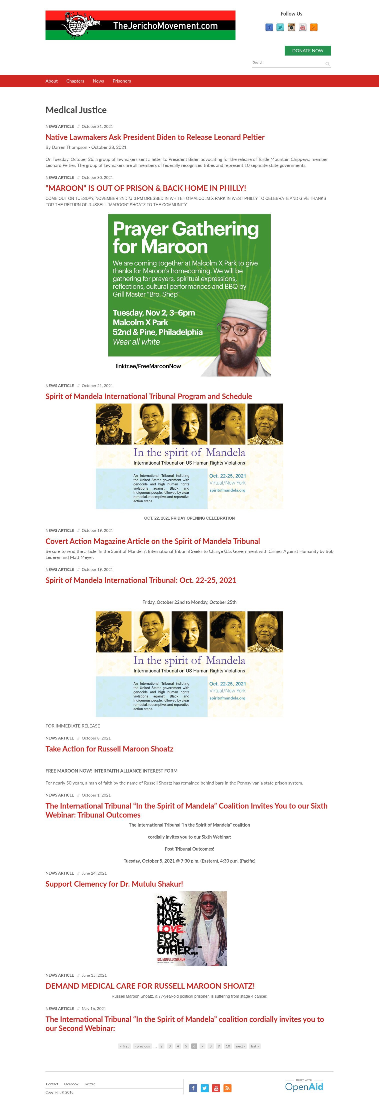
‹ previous (142, 1046)
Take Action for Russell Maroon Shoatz (110, 748)
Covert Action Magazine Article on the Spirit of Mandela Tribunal (153, 540)
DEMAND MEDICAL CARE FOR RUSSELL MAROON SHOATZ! (150, 985)
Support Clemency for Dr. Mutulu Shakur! (114, 883)
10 (228, 1046)
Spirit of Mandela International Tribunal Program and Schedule (149, 396)
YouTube (216, 1088)
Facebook (193, 1088)
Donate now (308, 50)
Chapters (75, 81)
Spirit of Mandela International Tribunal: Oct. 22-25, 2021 (141, 579)
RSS (228, 1088)
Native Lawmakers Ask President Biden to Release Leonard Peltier (155, 136)
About (52, 81)
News (98, 81)
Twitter (205, 1088)
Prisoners (122, 81)
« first (124, 1046)
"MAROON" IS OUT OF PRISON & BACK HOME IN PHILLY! (146, 187)
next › (240, 1046)
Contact (52, 1084)
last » (255, 1046)
